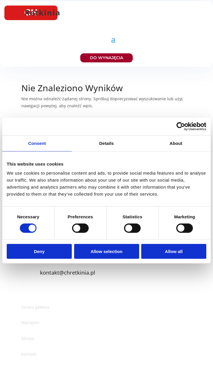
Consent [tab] (37, 143)
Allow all (174, 251)
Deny (39, 251)
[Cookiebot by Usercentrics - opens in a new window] (180, 126)
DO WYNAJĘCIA (106, 57)
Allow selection (106, 251)
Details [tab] (106, 143)
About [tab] (176, 143)
